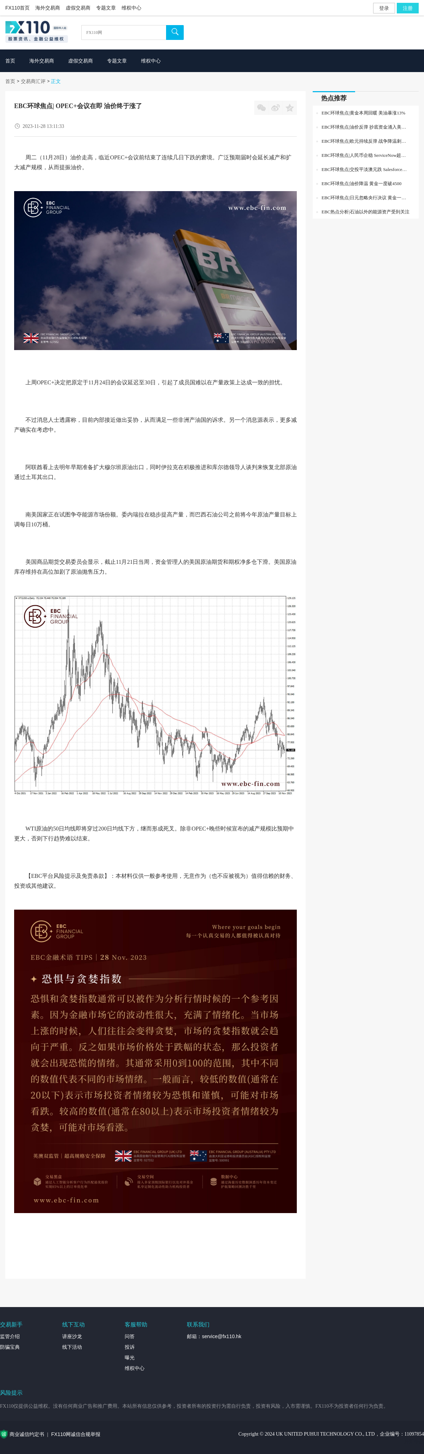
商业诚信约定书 (27, 1434)
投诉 (130, 1347)
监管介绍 (10, 1336)
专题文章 (106, 8)
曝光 (130, 1357)
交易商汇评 (33, 81)
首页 (10, 81)
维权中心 (131, 8)
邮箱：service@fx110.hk (214, 1336)
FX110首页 (17, 8)
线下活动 (72, 1347)
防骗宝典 (10, 1347)
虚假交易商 (78, 8)
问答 (130, 1336)
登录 (384, 8)
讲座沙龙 (72, 1336)
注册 (408, 8)
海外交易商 (47, 8)
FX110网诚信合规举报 (75, 1434)
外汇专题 (414, 1441)
